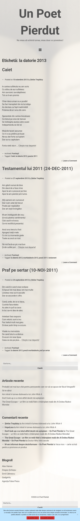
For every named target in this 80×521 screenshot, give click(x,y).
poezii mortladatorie (31, 350)
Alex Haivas (7, 466)
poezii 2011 (43, 258)
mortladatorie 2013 (30, 258)
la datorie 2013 (21, 156)
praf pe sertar (44, 350)
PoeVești (15, 154)
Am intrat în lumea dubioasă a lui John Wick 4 (22, 394)
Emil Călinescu (8, 473)
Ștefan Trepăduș (36, 80)
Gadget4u (6, 477)
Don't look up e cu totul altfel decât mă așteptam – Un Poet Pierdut (34, 431)
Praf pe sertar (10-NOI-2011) (30, 270)
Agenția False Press (10, 481)
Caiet (7, 69)
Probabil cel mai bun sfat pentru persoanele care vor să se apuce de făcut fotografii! (38, 387)
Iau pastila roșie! (33, 518)
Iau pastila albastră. (47, 518)
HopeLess (9, 427)
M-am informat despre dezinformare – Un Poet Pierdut (29, 444)
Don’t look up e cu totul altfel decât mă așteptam (23, 398)
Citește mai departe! (27, 145)
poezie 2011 (32, 156)
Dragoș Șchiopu (9, 470)
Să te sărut (6, 390)
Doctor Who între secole (38, 440)
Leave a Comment (70, 160)
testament (52, 258)
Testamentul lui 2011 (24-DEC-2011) (37, 168)
